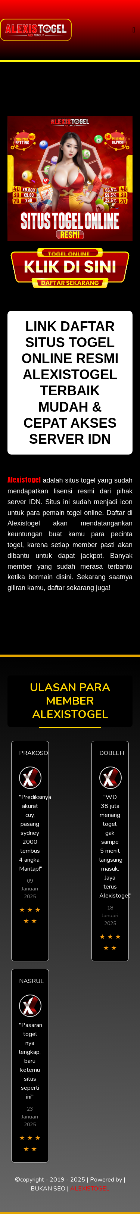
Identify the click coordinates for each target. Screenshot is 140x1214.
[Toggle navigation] (134, 30)
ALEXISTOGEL (89, 1189)
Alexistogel (24, 480)
